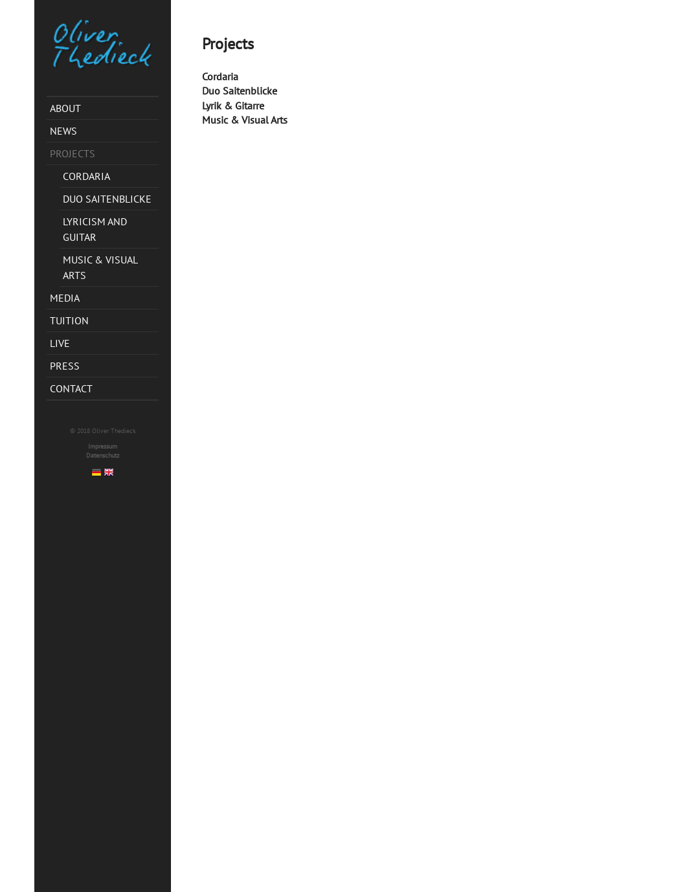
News (63, 130)
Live (60, 343)
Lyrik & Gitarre (233, 105)
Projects (72, 153)
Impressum (102, 446)
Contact (71, 388)
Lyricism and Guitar (95, 229)
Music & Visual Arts (100, 267)
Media (65, 297)
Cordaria (220, 76)
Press (65, 365)
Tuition (69, 320)
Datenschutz (102, 455)
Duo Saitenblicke (107, 198)
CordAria (86, 176)
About (65, 108)
